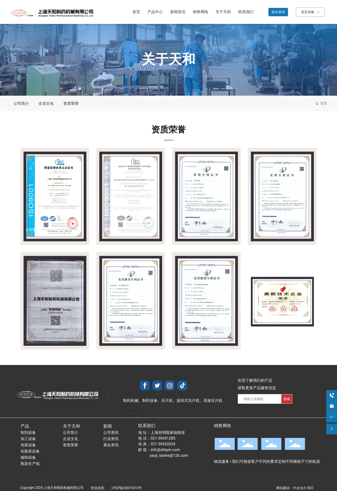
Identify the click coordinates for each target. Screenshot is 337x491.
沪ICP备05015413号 (126, 488)
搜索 (286, 399)
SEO (310, 488)
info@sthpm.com (165, 449)
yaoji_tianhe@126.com (169, 455)
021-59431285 (163, 438)
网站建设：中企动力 (291, 488)
